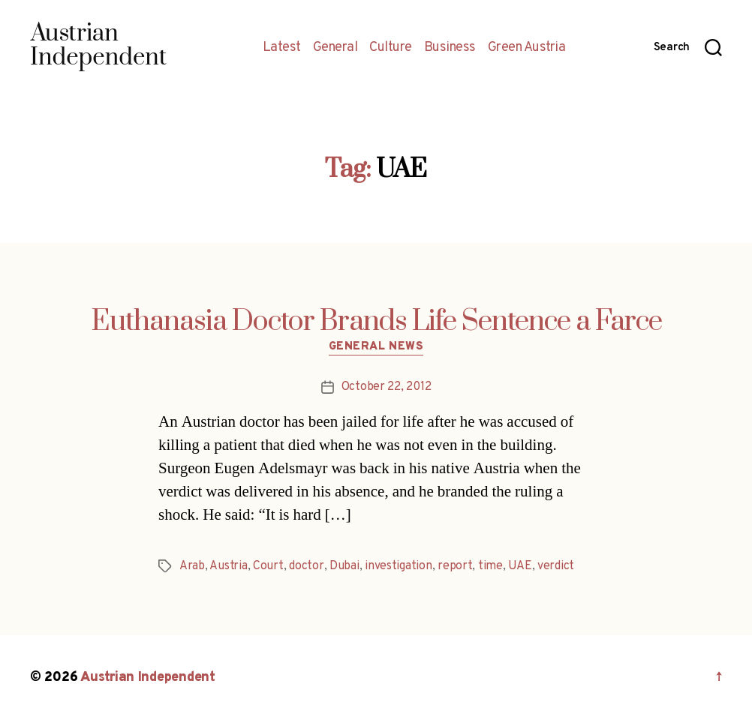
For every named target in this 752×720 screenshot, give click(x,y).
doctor (306, 566)
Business (450, 48)
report (455, 566)
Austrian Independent (147, 677)
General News (376, 347)
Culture (390, 48)
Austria (228, 566)
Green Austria (527, 48)
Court (268, 566)
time (490, 566)
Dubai (344, 566)
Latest (282, 48)
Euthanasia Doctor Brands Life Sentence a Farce (376, 322)
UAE (519, 566)
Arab (192, 566)
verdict (555, 566)
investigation (398, 566)
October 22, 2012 (386, 387)
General (335, 48)
